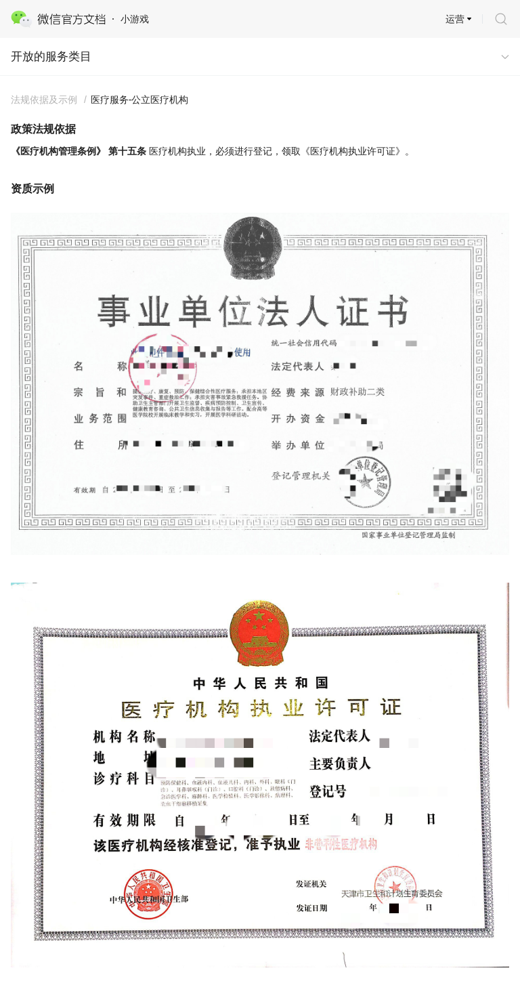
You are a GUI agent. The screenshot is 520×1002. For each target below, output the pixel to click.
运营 (455, 19)
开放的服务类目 (51, 56)
